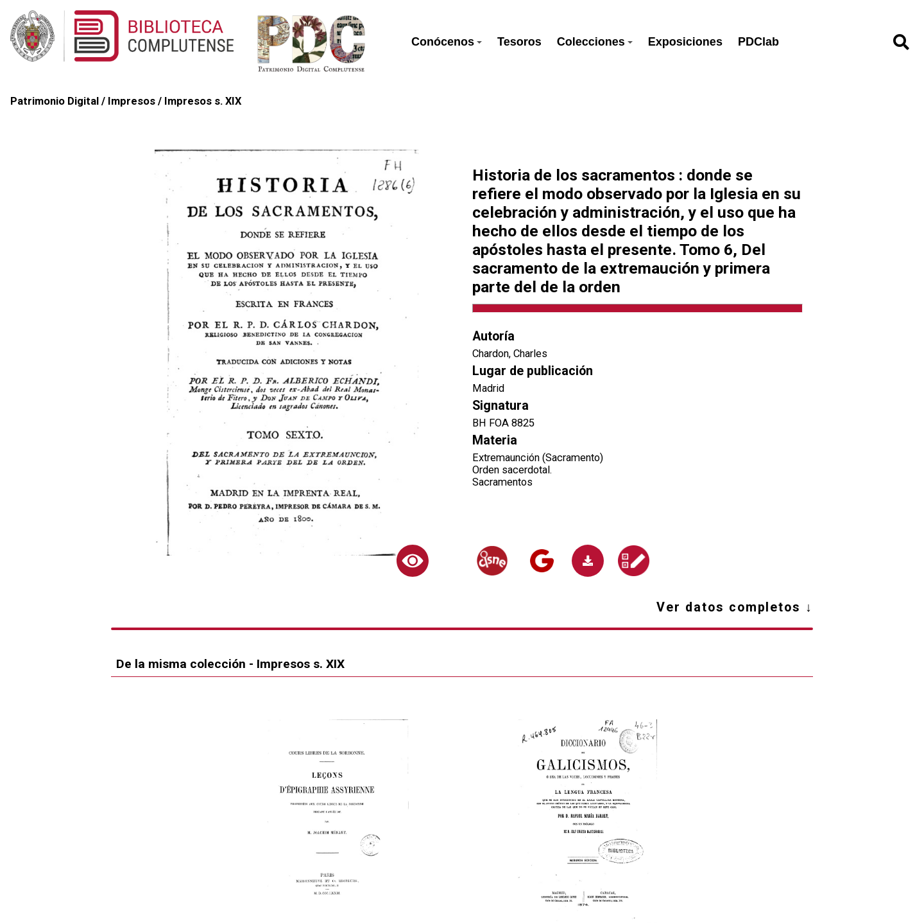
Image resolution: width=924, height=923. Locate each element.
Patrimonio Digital (54, 101)
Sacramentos (502, 482)
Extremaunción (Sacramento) (537, 458)
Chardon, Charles (509, 353)
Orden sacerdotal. (512, 470)
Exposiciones (685, 41)
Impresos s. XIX (202, 101)
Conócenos (446, 41)
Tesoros (519, 41)
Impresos (131, 101)
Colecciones (595, 41)
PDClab (758, 41)
